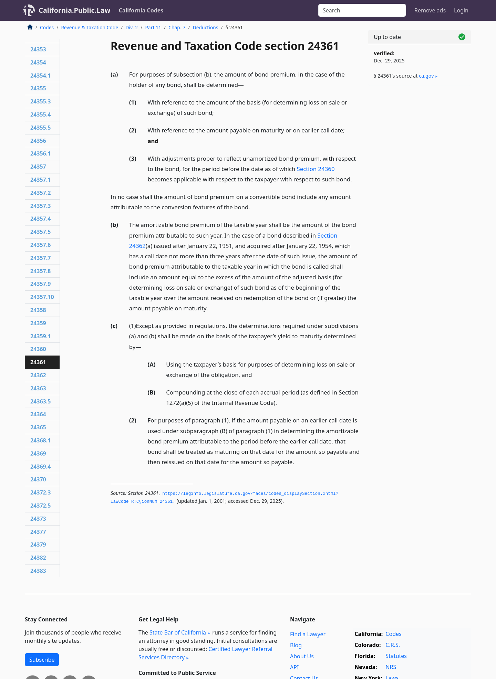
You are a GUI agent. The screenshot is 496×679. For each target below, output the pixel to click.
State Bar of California (177, 632)
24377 (38, 532)
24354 (38, 62)
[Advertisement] (419, 199)
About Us (302, 656)
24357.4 (40, 218)
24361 (38, 362)
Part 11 (153, 27)
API (294, 667)
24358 (38, 310)
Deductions (205, 27)
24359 (38, 323)
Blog (296, 645)
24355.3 (40, 101)
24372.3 (40, 492)
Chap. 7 (176, 27)
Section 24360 (316, 169)
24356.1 (40, 153)
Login (461, 10)
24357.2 (40, 193)
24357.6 (40, 245)
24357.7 (40, 258)
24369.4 (40, 466)
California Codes (141, 10)
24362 (38, 375)
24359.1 (40, 336)
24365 (38, 427)
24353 (38, 49)
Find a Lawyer (308, 634)
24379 (38, 544)
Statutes (396, 656)
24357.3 (40, 206)
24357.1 (40, 179)
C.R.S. (392, 645)
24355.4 (40, 114)
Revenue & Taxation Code (89, 27)
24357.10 (42, 297)
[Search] (362, 10)
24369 (38, 453)
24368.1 (40, 440)
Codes (47, 27)
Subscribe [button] (41, 659)
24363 (38, 388)
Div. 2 (132, 27)
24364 (38, 414)
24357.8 (40, 271)
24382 (38, 557)
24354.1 (40, 75)
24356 (38, 140)
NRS (390, 667)
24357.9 (40, 284)
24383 (38, 571)
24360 (38, 349)
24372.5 (40, 505)
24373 (38, 518)
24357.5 (40, 232)
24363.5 (40, 401)
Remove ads (430, 10)
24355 (38, 88)
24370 (38, 479)
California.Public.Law (75, 10)
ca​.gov (426, 75)
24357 (38, 166)
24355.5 (40, 127)
